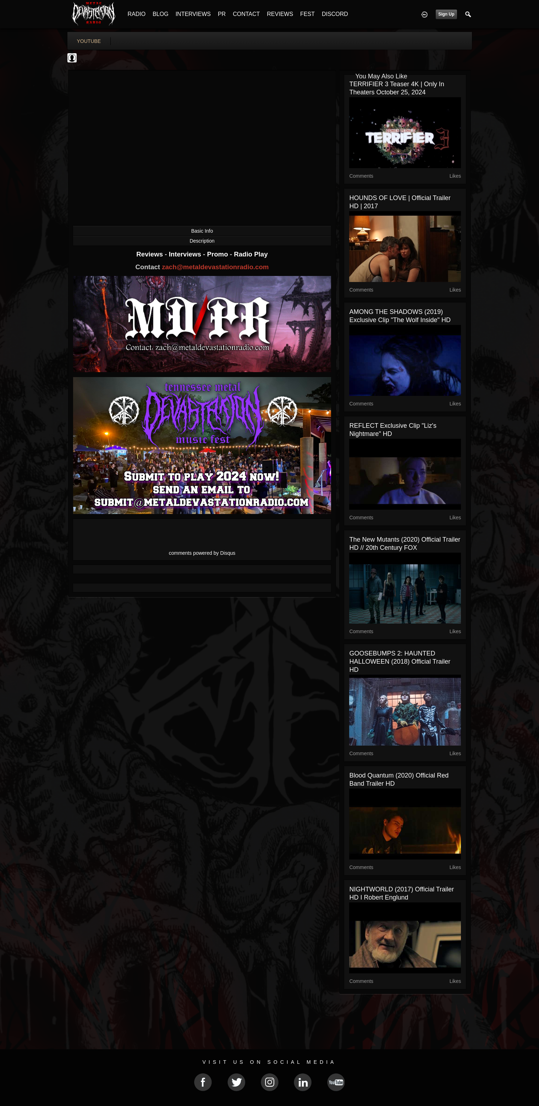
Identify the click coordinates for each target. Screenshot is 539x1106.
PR (222, 14)
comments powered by (202, 553)
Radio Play (251, 254)
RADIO (137, 14)
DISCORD (335, 14)
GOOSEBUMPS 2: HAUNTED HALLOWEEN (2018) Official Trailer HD (399, 661)
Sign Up (446, 14)
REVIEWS (280, 14)
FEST (307, 14)
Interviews (186, 254)
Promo (218, 254)
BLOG (160, 14)
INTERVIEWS (193, 14)
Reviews (150, 254)
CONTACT (246, 14)
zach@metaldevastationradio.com (215, 267)
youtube (89, 41)
